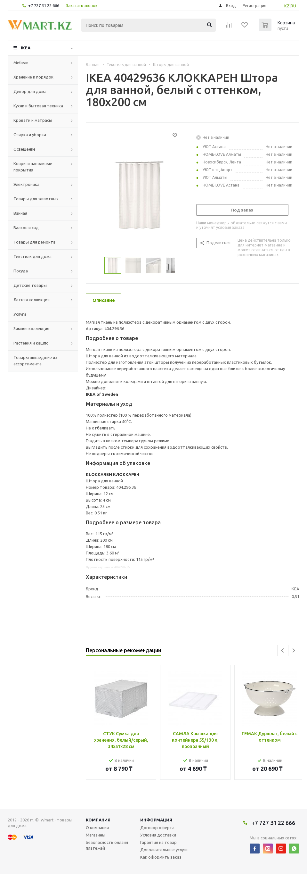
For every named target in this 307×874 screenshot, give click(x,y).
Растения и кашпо (31, 343)
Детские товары (30, 285)
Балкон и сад (26, 227)
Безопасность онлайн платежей (107, 845)
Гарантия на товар (158, 842)
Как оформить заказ (161, 857)
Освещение (24, 149)
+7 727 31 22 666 (43, 5)
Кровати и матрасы (32, 120)
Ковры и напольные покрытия (32, 166)
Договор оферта (157, 827)
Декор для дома (29, 91)
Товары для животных (36, 198)
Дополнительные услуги (164, 849)
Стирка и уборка (29, 134)
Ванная (20, 213)
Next (293, 650)
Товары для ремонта (34, 242)
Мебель (20, 62)
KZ (287, 6)
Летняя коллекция (31, 299)
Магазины (95, 835)
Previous (283, 650)
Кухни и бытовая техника (38, 106)
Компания (98, 820)
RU (293, 6)
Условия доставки (158, 835)
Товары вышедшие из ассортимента (35, 360)
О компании (97, 827)
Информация (156, 820)
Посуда (20, 271)
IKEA (25, 48)
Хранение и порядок (33, 77)
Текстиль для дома (32, 256)
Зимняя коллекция (31, 328)
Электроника (26, 184)
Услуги (19, 314)
